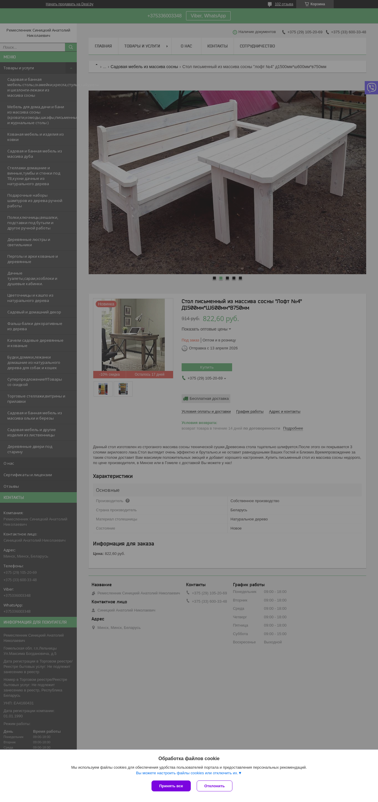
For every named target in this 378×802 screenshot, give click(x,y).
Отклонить (214, 786)
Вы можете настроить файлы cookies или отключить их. (187, 773)
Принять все (171, 786)
